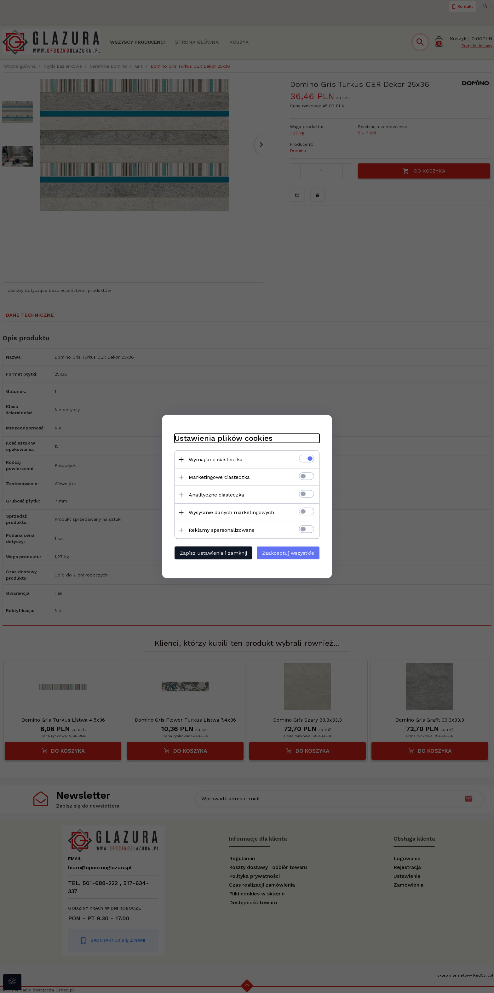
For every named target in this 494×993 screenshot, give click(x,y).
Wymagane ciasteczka (216, 459)
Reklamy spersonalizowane (222, 530)
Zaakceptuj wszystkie (288, 553)
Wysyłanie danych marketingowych (231, 512)
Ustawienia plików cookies (224, 438)
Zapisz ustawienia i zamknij (213, 553)
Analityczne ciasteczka (216, 495)
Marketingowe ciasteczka (219, 477)
